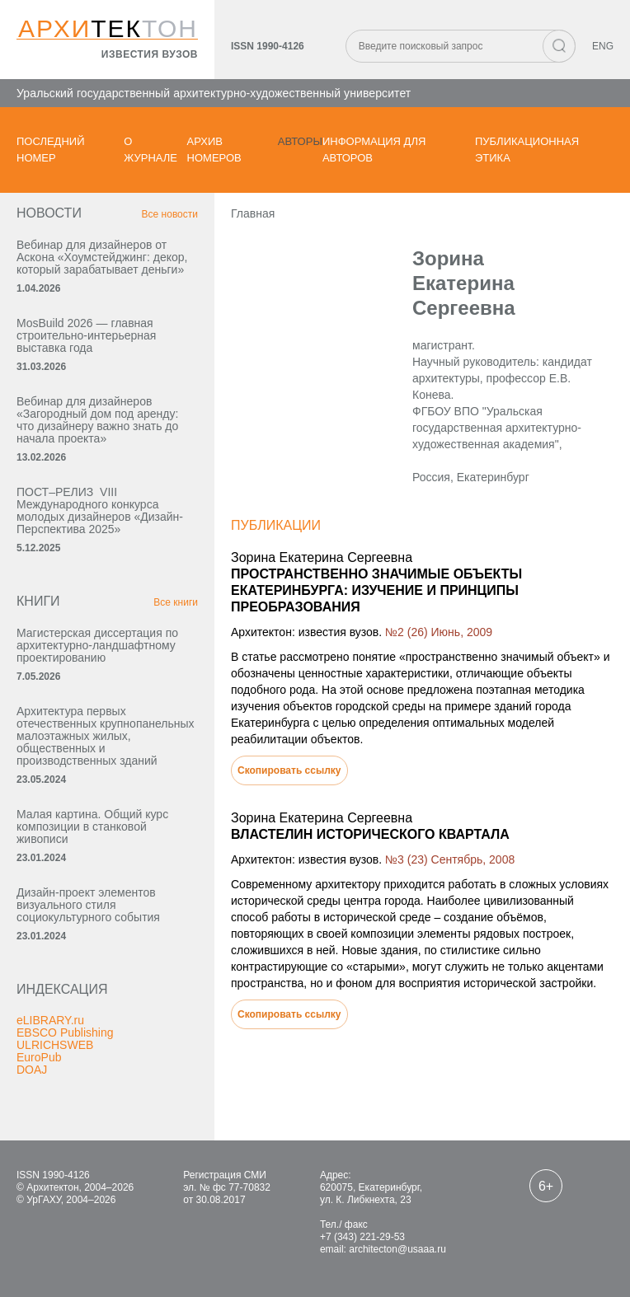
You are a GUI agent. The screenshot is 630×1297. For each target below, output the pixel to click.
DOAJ (31, 1069)
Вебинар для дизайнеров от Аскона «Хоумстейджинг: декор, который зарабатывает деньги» (101, 257)
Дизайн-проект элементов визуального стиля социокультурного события (88, 905)
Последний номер (50, 149)
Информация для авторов (373, 149)
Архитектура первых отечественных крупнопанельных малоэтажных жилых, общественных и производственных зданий (105, 736)
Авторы (300, 141)
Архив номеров (214, 149)
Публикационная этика (527, 149)
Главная (253, 213)
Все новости (170, 214)
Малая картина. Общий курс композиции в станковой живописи (92, 826)
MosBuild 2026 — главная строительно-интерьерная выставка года (86, 335)
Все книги (175, 602)
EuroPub (38, 1057)
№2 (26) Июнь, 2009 (438, 632)
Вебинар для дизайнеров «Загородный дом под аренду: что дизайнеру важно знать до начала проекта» (97, 420)
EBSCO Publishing (65, 1032)
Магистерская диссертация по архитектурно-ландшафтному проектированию (97, 645)
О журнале (150, 149)
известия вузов (149, 54)
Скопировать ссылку (289, 770)
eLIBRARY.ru (50, 1020)
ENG (603, 46)
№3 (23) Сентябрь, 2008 (450, 859)
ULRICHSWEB (54, 1044)
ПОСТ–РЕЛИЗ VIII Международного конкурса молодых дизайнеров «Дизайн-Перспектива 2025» (99, 510)
